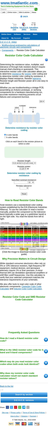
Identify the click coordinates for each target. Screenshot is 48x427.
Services (26, 34)
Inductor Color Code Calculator (28, 289)
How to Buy (14, 416)
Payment (33, 416)
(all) (3, 12)
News (33, 12)
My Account (16, 38)
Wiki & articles (23, 12)
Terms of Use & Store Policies (34, 413)
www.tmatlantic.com (19, 3)
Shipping (24, 416)
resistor (28, 74)
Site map (5, 413)
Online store (11, 12)
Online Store (6, 34)
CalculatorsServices (33, 28)
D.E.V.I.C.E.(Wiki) (24, 28)
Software (17, 34)
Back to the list (6, 386)
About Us (5, 38)
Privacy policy (16, 413)
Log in (25, 16)
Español (26, 38)
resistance (16, 74)
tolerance (37, 78)
